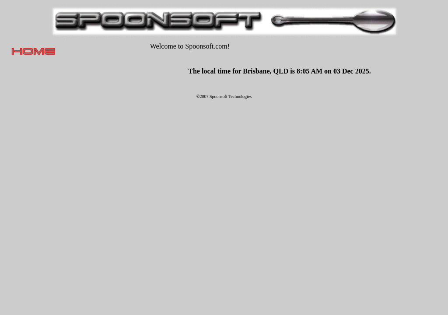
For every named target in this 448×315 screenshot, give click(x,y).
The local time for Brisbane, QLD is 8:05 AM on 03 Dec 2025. (279, 71)
